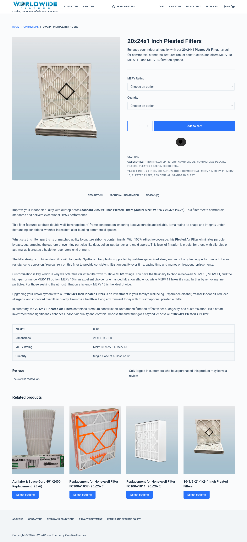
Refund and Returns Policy (124, 519)
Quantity (132, 97)
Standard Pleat (183, 175)
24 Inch (175, 171)
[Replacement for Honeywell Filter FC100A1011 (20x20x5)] (152, 440)
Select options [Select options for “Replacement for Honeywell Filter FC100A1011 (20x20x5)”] (139, 494)
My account (193, 6)
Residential (170, 166)
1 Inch (140, 171)
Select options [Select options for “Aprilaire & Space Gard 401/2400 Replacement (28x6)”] (25, 494)
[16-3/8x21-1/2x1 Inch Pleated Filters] (209, 440)
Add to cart (194, 126)
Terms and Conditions (60, 519)
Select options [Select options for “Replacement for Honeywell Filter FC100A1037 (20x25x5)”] (82, 494)
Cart (162, 6)
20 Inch (151, 171)
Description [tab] (95, 195)
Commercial (186, 161)
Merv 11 (219, 171)
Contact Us (71, 6)
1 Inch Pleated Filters (161, 161)
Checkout (175, 6)
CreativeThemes (75, 535)
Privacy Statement (90, 519)
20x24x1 (163, 171)
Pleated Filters (150, 166)
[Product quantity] (139, 126)
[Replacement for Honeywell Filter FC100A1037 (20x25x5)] (95, 440)
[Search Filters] (123, 7)
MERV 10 (206, 171)
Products (212, 6)
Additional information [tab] (124, 195)
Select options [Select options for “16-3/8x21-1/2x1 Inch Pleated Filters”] (196, 494)
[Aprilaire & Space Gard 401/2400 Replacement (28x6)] (38, 440)
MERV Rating (135, 78)
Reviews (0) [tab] (152, 195)
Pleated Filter (142, 175)
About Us (88, 6)
